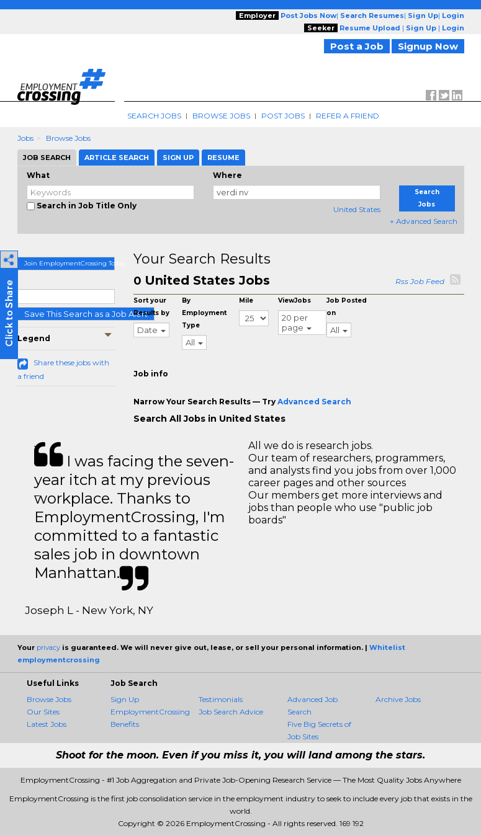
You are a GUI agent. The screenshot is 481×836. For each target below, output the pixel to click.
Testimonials (221, 699)
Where (227, 175)
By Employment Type (204, 312)
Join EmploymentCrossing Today (69, 263)
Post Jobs (283, 115)
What (38, 175)
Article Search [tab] (116, 157)
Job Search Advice (231, 711)
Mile (246, 300)
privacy (48, 647)
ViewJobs (294, 300)
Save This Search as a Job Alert (86, 314)
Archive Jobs (398, 699)
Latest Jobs (46, 724)
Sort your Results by (151, 306)
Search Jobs (154, 115)
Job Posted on (346, 306)
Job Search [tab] (47, 157)
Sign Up (124, 699)
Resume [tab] (223, 157)
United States (356, 209)
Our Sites (43, 711)
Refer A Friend (347, 115)
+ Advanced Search (423, 221)
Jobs (25, 138)
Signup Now (428, 46)
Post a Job (357, 46)
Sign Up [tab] (178, 157)
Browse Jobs (221, 115)
